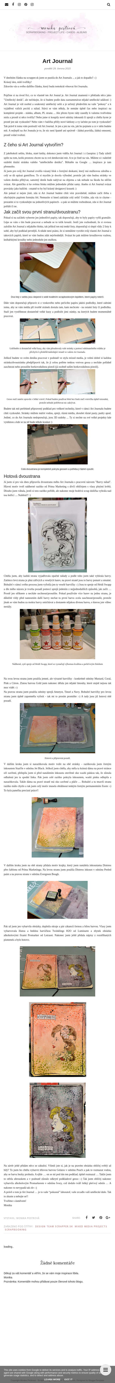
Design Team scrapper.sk (54, 1226)
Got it (68, 1379)
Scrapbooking (16, 1229)
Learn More (52, 1379)
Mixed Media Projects (91, 1226)
